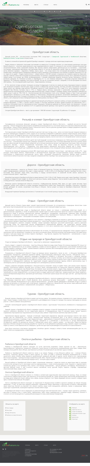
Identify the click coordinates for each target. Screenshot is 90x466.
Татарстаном (19, 58)
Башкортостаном (9, 58)
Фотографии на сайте (56, 449)
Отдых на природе (77, 411)
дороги (47, 11)
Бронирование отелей (56, 452)
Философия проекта (30, 451)
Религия (74, 415)
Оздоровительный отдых (79, 413)
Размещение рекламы (31, 454)
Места (36, 445)
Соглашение (28, 455)
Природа (74, 407)
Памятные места (76, 409)
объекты (59, 11)
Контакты (27, 452)
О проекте (28, 449)
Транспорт (75, 419)
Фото (54, 445)
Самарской (55, 56)
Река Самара (9, 408)
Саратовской (64, 56)
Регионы (27, 445)
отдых (53, 11)
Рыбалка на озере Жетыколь (13, 415)
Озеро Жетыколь (10, 412)
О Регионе (29, 11)
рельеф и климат (38, 11)
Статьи (46, 445)
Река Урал (8, 410)
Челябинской (75, 56)
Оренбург (38, 34)
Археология (75, 417)
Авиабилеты (53, 451)
